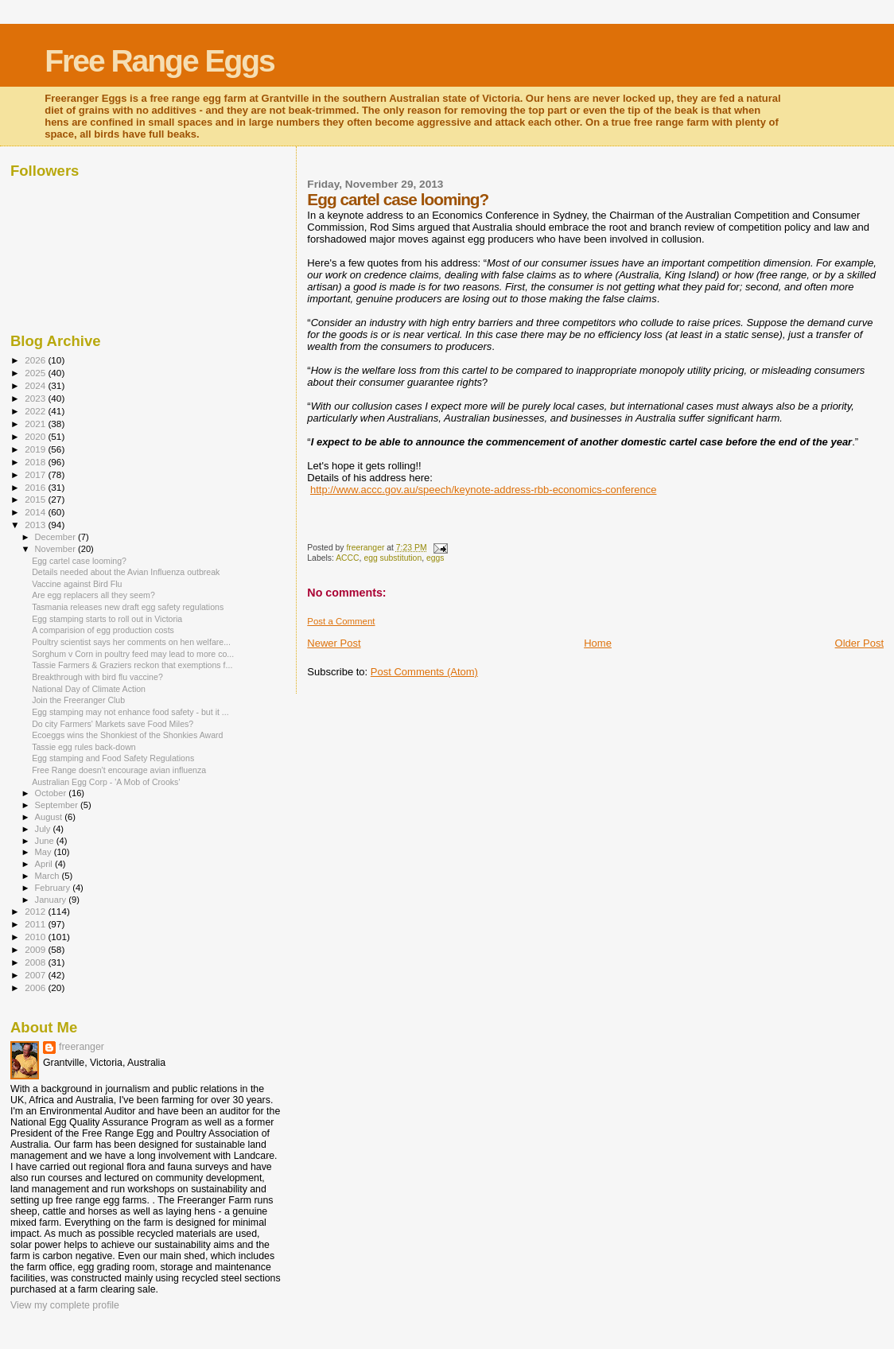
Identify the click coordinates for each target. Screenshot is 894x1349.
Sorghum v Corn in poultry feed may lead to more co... (133, 654)
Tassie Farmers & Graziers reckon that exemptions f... (132, 665)
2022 (36, 411)
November (56, 549)
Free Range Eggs (159, 61)
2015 (36, 499)
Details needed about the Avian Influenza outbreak (126, 572)
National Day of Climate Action (89, 689)
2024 (36, 385)
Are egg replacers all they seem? (93, 595)
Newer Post (333, 643)
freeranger (81, 1046)
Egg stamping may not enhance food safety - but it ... (130, 712)
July (44, 829)
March (48, 876)
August (50, 817)
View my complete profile (64, 1305)
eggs (435, 558)
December (56, 537)
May (44, 852)
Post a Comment (341, 621)
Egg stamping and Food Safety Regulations (113, 758)
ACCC (347, 558)
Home (598, 643)
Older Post (859, 643)
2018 (36, 462)
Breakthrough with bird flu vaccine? (97, 677)
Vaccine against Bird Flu (77, 584)
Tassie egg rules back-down (84, 747)
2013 (36, 524)
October (52, 793)
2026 (36, 360)
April (45, 864)
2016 (36, 487)
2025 (36, 372)
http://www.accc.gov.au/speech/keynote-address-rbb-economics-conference (483, 490)
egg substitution (392, 558)
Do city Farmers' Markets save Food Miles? (112, 724)
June (45, 841)
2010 (36, 936)
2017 (36, 474)
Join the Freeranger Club (78, 700)
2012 (36, 911)
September (58, 805)
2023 (36, 398)
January (52, 899)
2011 (36, 924)
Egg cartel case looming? (79, 561)
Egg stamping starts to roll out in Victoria (107, 619)
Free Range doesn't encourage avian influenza (119, 770)
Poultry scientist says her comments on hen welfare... (131, 642)
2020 (36, 436)
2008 (36, 962)
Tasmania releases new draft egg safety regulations (128, 607)
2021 (36, 423)
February (54, 887)
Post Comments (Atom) (424, 672)
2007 (36, 975)
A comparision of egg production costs (103, 630)
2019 (36, 449)
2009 (36, 949)
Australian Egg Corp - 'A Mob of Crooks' (106, 782)
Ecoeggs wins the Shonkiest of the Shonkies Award (127, 735)
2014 (36, 512)
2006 (36, 987)
